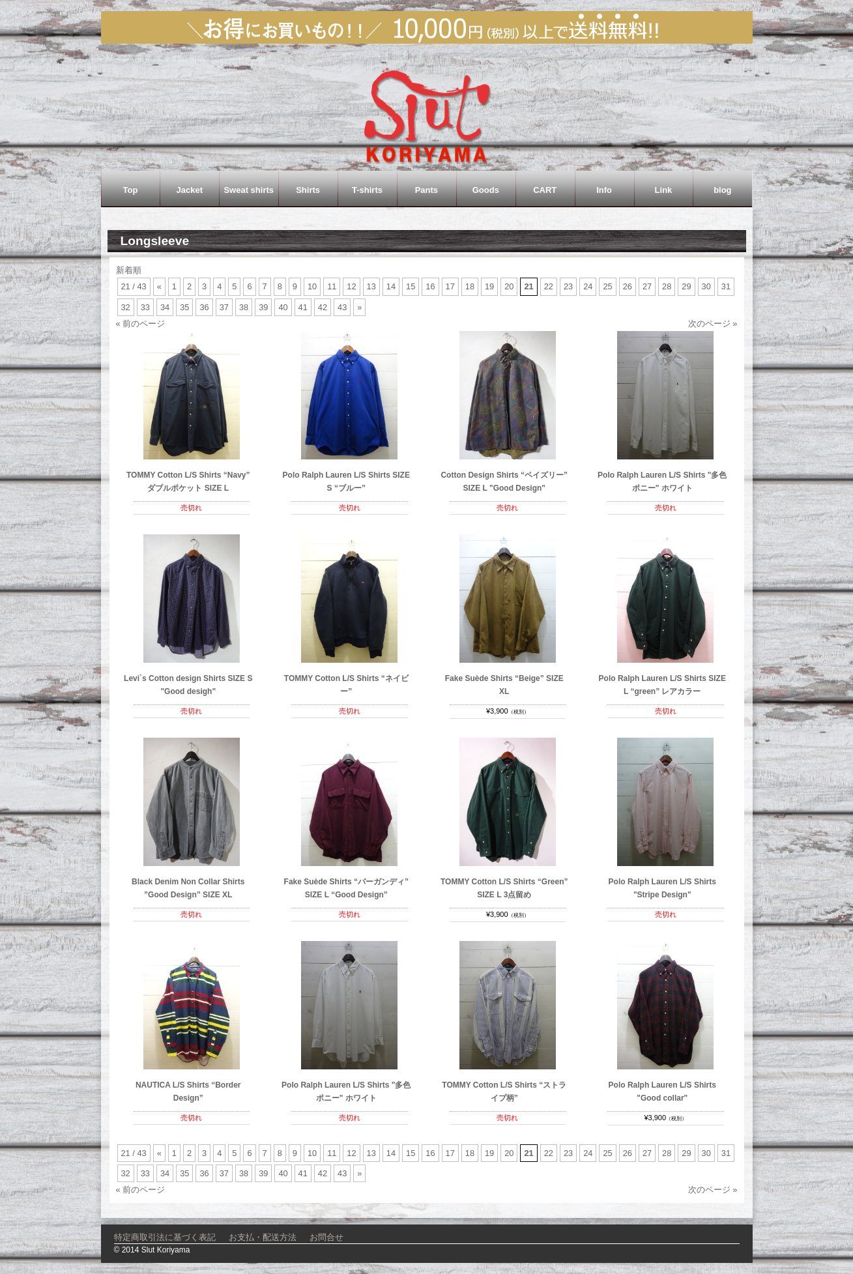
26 (627, 286)
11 (331, 286)
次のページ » (713, 323)
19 (489, 286)
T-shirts (367, 190)
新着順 (128, 270)
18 (469, 286)
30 (706, 286)
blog (722, 190)
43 (342, 307)
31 (725, 286)
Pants (426, 190)
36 (204, 307)
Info (604, 190)
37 (224, 307)
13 (371, 286)
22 (548, 286)
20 (508, 286)
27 (647, 286)
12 (351, 286)
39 (263, 307)
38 (243, 307)
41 (303, 307)
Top (130, 190)
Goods (485, 190)
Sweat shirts (249, 190)
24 (587, 286)
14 (391, 286)
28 (666, 286)
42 (322, 307)
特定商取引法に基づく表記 (165, 1237)
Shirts (308, 190)
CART (545, 190)
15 (410, 286)
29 (686, 286)
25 (607, 286)
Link (663, 190)
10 (312, 286)
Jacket (190, 190)
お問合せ (326, 1237)
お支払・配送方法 (262, 1237)
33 (145, 307)
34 (164, 307)
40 (282, 307)
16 (430, 286)
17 (450, 286)
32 (125, 307)
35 (184, 307)
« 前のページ (141, 323)
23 (568, 286)
